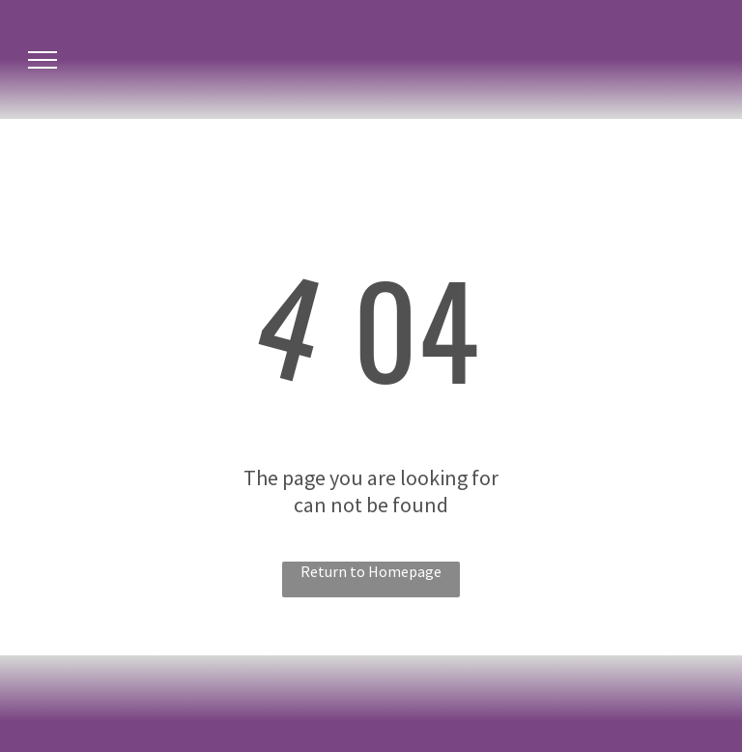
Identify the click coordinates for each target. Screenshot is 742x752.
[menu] (42, 60)
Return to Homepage (371, 571)
